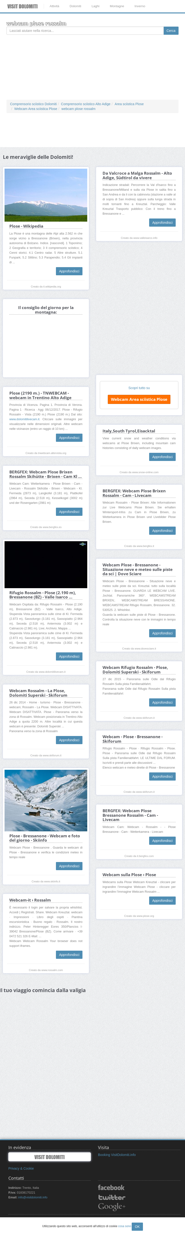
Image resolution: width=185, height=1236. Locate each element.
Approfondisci (69, 271)
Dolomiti (75, 6)
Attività (54, 6)
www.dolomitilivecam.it (24, 419)
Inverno (140, 6)
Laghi (95, 6)
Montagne (117, 6)
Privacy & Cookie (21, 1168)
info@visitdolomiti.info (32, 1197)
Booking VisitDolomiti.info (117, 1155)
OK (137, 1227)
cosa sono (124, 1226)
